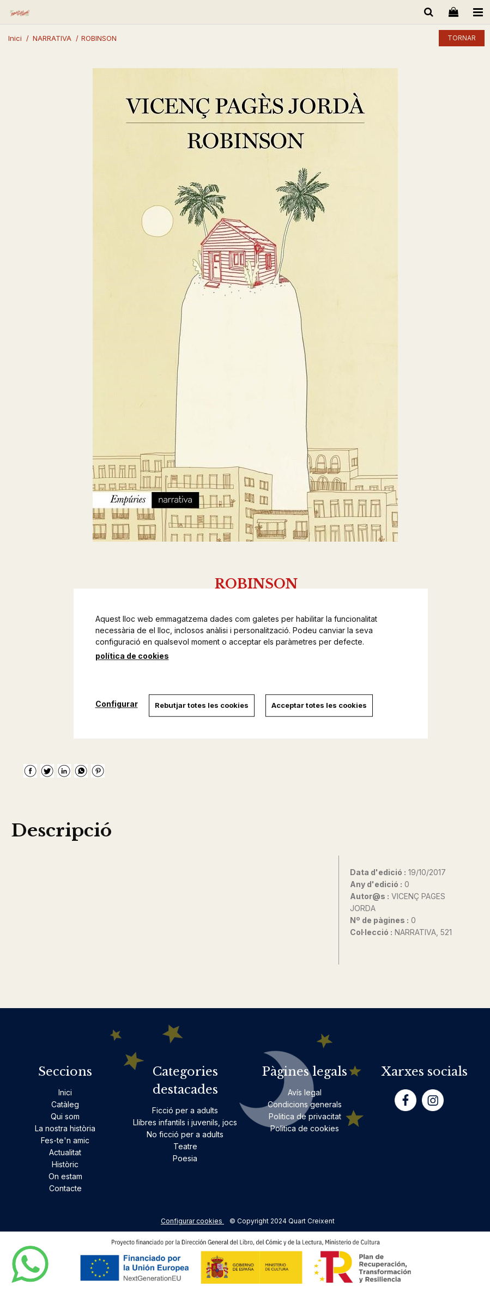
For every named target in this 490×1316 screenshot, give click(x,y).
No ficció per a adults (185, 1134)
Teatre (185, 1146)
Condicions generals (305, 1104)
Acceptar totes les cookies (319, 705)
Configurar (116, 704)
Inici (65, 1092)
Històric (65, 1164)
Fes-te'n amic (65, 1140)
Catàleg (65, 1104)
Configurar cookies (192, 1221)
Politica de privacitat (305, 1116)
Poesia (185, 1158)
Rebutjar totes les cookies (202, 705)
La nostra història (65, 1128)
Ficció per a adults (185, 1110)
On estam (65, 1176)
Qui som (65, 1116)
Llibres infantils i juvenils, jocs (185, 1122)
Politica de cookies (304, 1128)
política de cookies (132, 655)
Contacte (65, 1188)
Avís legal (305, 1092)
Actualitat (65, 1152)
